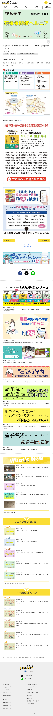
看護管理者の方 (7, 702)
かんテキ (6, 54)
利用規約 (28, 698)
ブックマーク (6, 700)
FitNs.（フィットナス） (32, 684)
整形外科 (13, 54)
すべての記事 (5, 7)
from (26, 671)
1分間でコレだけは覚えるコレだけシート (27, 54)
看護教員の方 (6, 705)
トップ (4, 657)
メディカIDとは (30, 704)
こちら (20, 120)
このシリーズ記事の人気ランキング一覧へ (15, 583)
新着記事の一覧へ (8, 512)
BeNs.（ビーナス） (31, 687)
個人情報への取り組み (32, 701)
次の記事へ (44, 240)
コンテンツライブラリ (32, 692)
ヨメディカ (29, 690)
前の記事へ (9, 240)
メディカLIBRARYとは (7, 696)
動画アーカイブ (37, 7)
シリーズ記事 (26, 7)
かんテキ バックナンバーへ (26, 245)
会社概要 (28, 695)
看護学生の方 (6, 708)
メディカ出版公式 (26, 676)
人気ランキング (16, 7)
